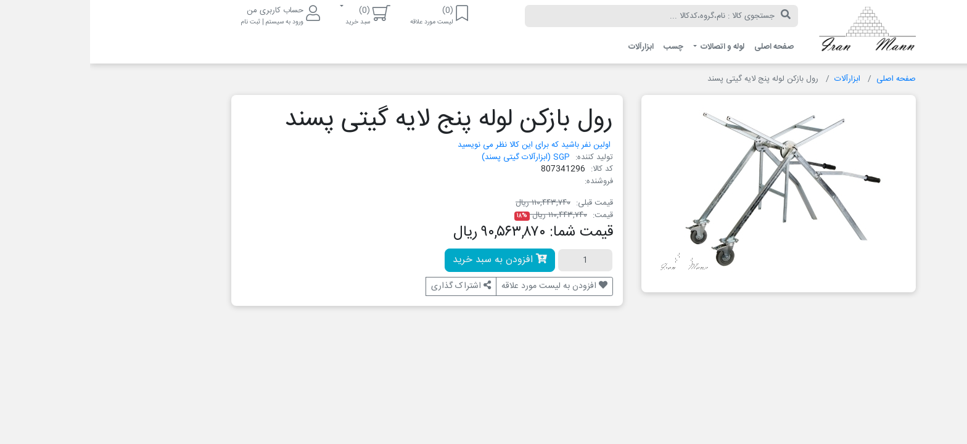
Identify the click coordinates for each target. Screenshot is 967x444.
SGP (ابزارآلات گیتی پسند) (436, 157)
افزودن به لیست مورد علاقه (464, 286)
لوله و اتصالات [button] (631, 47)
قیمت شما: (491, 232)
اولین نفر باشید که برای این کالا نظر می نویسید (444, 145)
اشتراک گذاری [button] (371, 286)
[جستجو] (696, 16)
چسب (583, 47)
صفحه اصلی (684, 47)
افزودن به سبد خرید (410, 260)
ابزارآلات (551, 47)
